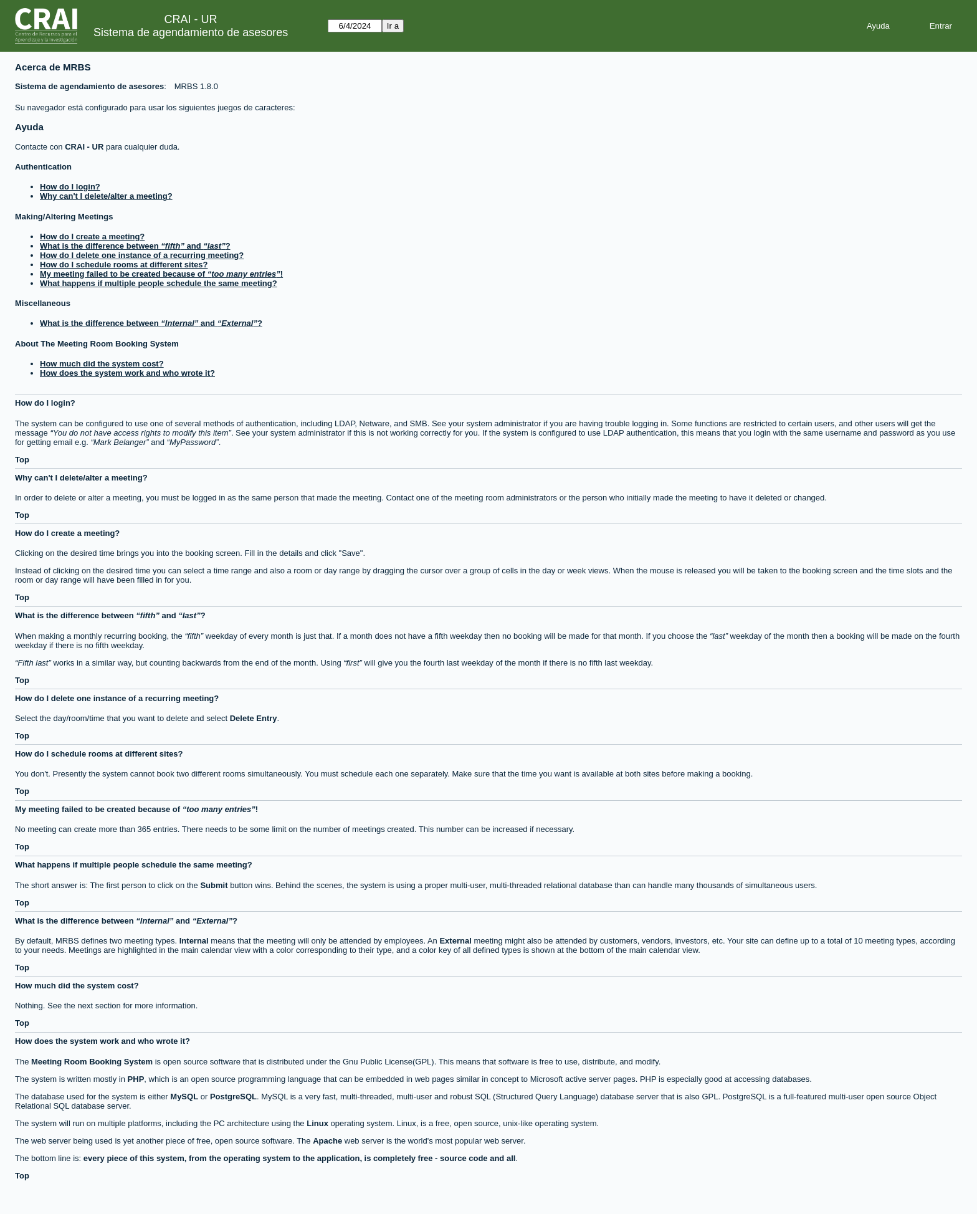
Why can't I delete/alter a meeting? (106, 196)
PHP (136, 1079)
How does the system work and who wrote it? (127, 373)
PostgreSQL (233, 1096)
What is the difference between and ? (135, 246)
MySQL (184, 1096)
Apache (327, 1140)
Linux (317, 1123)
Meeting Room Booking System (92, 1061)
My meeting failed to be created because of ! (161, 274)
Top (22, 459)
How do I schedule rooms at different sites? (123, 264)
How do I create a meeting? (92, 236)
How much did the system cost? (102, 363)
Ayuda (878, 26)
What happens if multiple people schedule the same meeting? (158, 283)
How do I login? (70, 186)
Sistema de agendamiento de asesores (190, 32)
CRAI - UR (84, 146)
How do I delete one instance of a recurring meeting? (142, 255)
